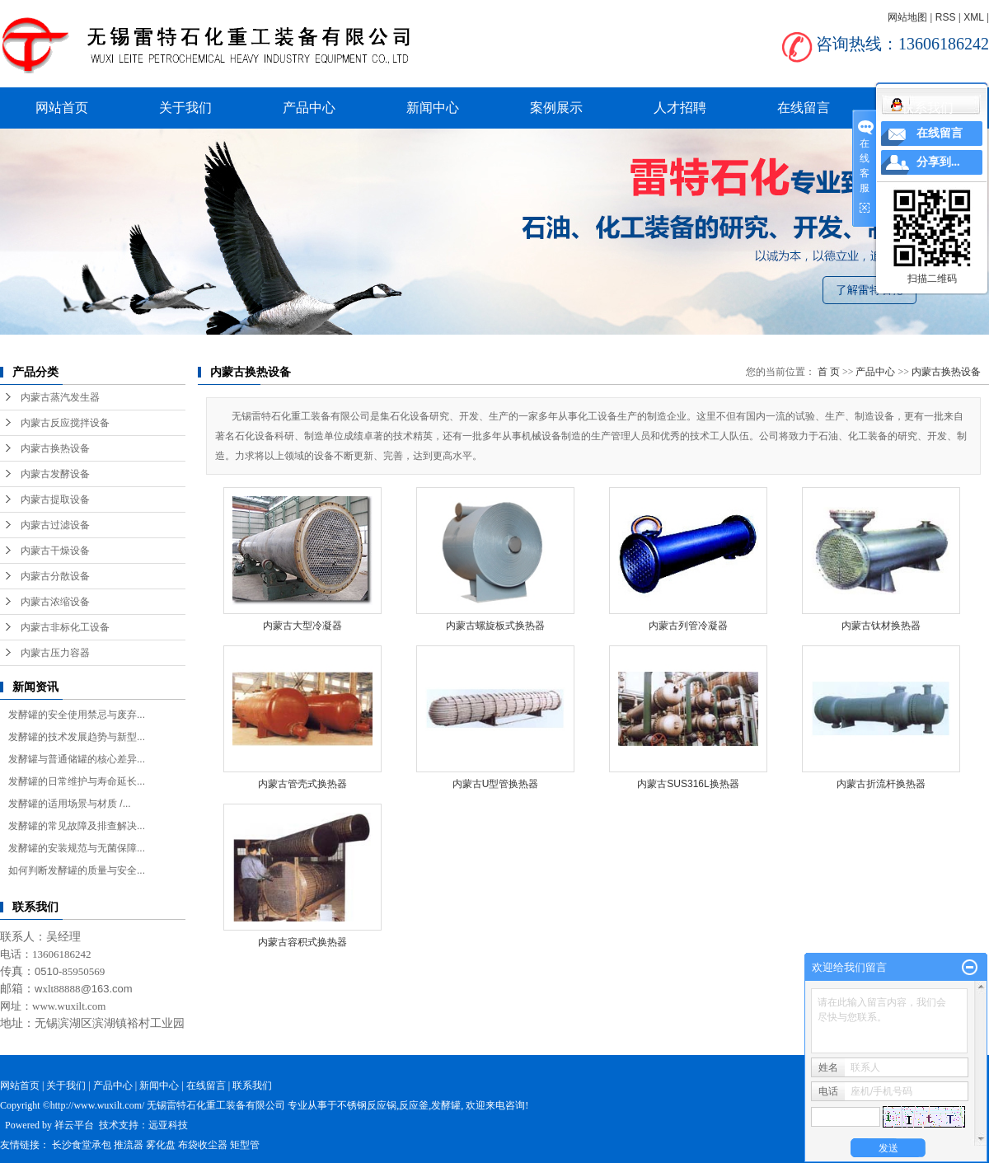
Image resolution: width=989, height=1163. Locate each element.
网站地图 (907, 17)
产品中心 (309, 108)
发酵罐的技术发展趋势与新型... (76, 737)
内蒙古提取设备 (55, 499)
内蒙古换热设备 (55, 448)
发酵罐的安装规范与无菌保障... (76, 848)
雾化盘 (161, 1145)
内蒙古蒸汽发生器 (60, 397)
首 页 (829, 372)
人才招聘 (680, 108)
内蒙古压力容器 (55, 653)
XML (973, 17)
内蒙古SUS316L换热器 (687, 784)
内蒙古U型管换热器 (495, 784)
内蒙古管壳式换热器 (302, 784)
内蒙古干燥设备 (55, 550)
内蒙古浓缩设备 (55, 601)
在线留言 (803, 108)
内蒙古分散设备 (55, 576)
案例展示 (556, 108)
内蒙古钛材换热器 (881, 625)
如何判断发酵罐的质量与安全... (76, 870)
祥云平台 (74, 1125)
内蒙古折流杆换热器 (881, 784)
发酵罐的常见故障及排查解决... (76, 826)
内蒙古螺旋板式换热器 (495, 625)
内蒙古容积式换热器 (302, 942)
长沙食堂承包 (81, 1145)
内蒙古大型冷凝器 (302, 625)
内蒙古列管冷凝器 (688, 625)
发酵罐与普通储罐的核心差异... (76, 759)
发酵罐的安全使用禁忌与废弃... (76, 714)
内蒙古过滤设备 (55, 525)
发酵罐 (446, 1105)
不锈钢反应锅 (366, 1105)
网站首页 (61, 108)
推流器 (128, 1145)
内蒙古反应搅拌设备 (65, 423)
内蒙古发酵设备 (55, 474)
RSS (945, 17)
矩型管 (245, 1145)
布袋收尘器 (202, 1145)
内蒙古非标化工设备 (65, 627)
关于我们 (185, 108)
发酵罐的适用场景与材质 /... (69, 803)
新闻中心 (432, 108)
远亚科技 (168, 1125)
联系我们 (927, 108)
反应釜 (414, 1105)
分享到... (938, 162)
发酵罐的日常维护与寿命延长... (76, 781)
